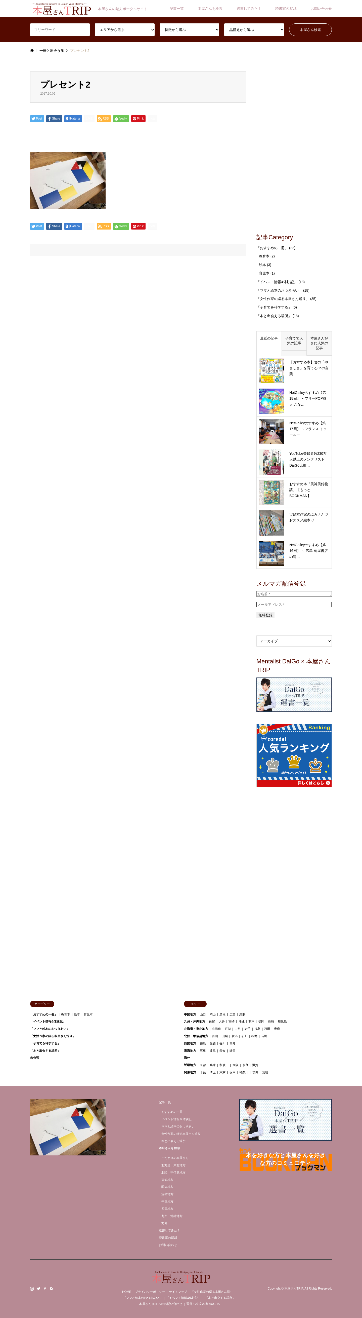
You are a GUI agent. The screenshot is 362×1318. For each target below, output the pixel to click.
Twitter (38, 1288)
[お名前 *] (294, 594)
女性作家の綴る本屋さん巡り (181, 1134)
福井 (254, 1036)
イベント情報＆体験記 (176, 1119)
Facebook (45, 1288)
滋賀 (255, 1065)
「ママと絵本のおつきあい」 (279, 290)
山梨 (225, 1036)
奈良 (245, 1065)
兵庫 (213, 1065)
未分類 (34, 1058)
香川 (222, 1043)
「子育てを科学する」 (274, 307)
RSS (51, 1288)
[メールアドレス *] (294, 604)
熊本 (251, 1021)
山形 (238, 1029)
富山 (215, 1036)
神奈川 (243, 1072)
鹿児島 (282, 1021)
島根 (222, 1014)
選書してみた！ (249, 9)
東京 (222, 1072)
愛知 (222, 1050)
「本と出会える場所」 (274, 316)
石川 (245, 1036)
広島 (233, 1014)
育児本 (264, 273)
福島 (257, 1029)
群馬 (255, 1072)
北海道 (216, 1029)
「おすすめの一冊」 (272, 248)
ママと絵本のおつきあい (178, 1126)
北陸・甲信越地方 (196, 1036)
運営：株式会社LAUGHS (203, 1304)
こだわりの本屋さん (175, 1158)
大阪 (236, 1065)
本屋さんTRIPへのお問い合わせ (160, 1304)
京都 (203, 1065)
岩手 (248, 1029)
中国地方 (190, 1014)
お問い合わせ (321, 9)
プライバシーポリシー (150, 1292)
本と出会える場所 (173, 1141)
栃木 (233, 1072)
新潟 (235, 1036)
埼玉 (213, 1072)
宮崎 (232, 1021)
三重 (203, 1050)
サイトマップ (178, 1292)
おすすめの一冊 (172, 1112)
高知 (233, 1043)
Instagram (32, 1288)
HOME (126, 1292)
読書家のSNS (286, 9)
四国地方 (190, 1043)
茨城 (265, 1072)
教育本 (264, 256)
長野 (264, 1036)
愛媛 (213, 1043)
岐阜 (213, 1050)
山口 (203, 1014)
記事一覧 (177, 9)
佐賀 (212, 1021)
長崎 (271, 1021)
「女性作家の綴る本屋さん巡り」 (282, 299)
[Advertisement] (294, 146)
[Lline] (89, 118)
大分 (222, 1021)
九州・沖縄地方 (194, 1021)
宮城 (228, 1029)
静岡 (233, 1050)
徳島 (203, 1043)
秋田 (267, 1029)
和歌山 (224, 1065)
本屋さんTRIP (293, 1288)
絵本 (262, 265)
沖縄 (242, 1021)
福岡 (261, 1021)
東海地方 (190, 1050)
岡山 (213, 1014)
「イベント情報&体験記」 (276, 282)
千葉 (203, 1072)
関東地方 (190, 1072)
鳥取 (242, 1014)
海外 (187, 1058)
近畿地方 (190, 1065)
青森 (277, 1029)
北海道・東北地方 (196, 1029)
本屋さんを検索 (210, 9)
